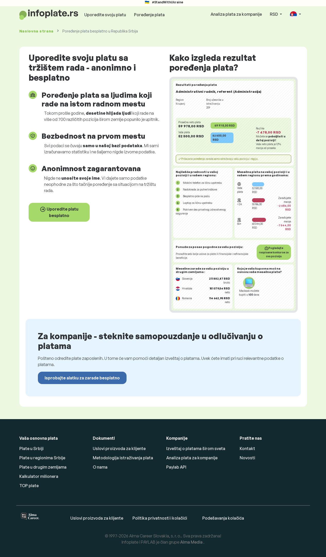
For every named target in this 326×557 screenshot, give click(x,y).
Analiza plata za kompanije (236, 14)
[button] (295, 14)
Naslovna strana (36, 31)
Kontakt (247, 448)
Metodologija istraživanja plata (123, 457)
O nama (100, 467)
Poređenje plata (149, 14)
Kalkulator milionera (38, 476)
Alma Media (191, 542)
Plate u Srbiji (31, 448)
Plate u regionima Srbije (42, 457)
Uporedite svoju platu (105, 14)
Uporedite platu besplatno (59, 212)
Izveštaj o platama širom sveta (195, 448)
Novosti (247, 457)
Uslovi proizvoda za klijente (119, 448)
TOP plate (29, 485)
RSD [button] (274, 14)
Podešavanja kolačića (223, 518)
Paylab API (176, 467)
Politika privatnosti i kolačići (159, 518)
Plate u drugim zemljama (42, 467)
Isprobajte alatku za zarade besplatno (82, 377)
